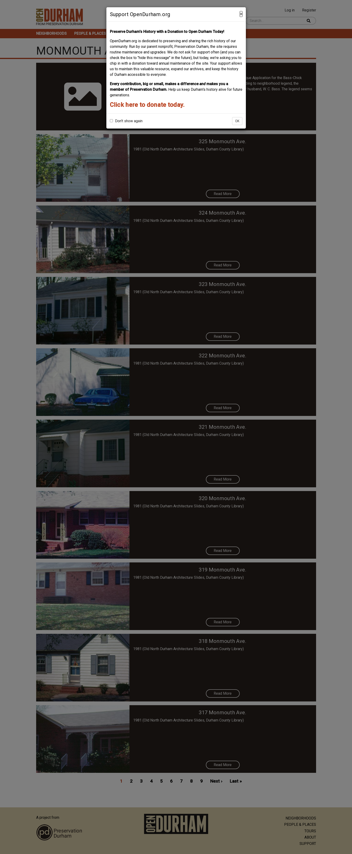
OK (237, 121)
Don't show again (126, 121)
